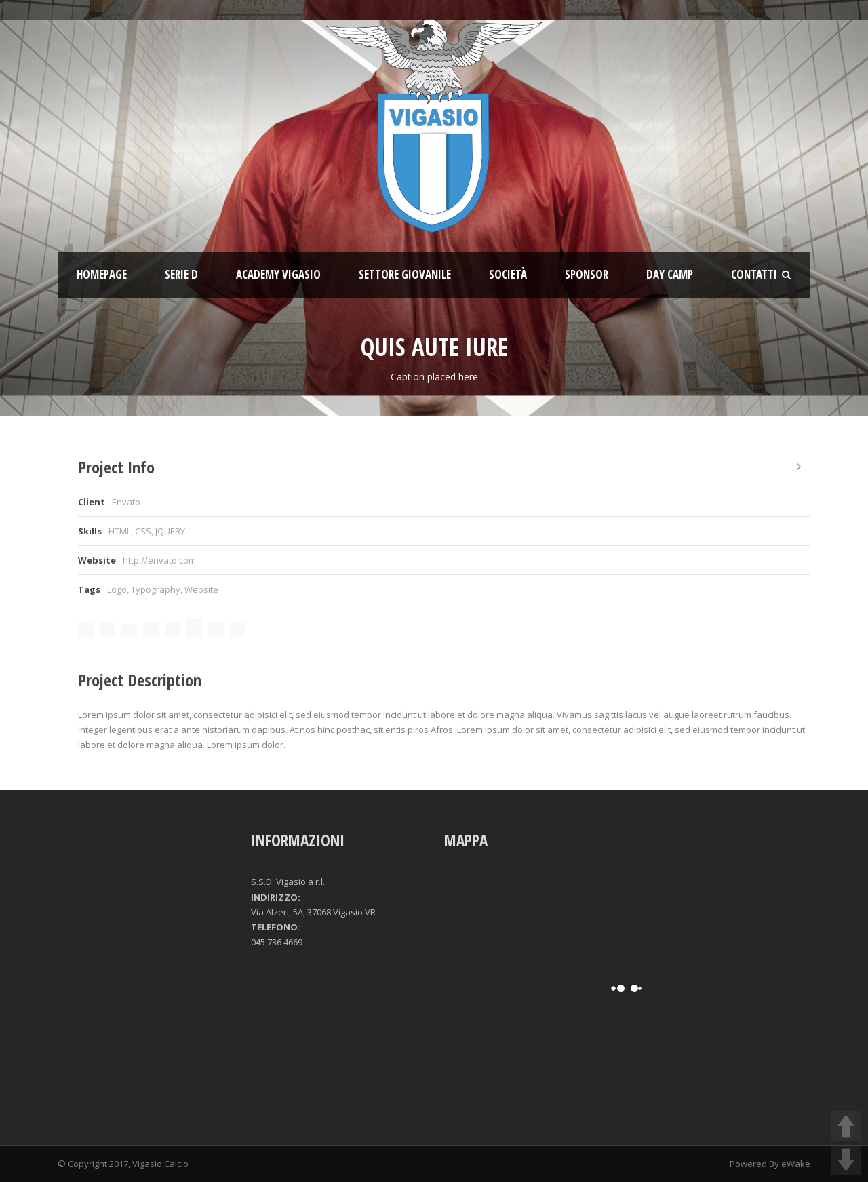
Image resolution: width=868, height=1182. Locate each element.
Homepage (102, 274)
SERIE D (181, 274)
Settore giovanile (405, 274)
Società (508, 274)
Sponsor (586, 274)
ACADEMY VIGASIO (278, 274)
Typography (155, 589)
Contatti (754, 274)
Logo (117, 589)
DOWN (846, 1160)
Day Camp (669, 274)
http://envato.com (159, 560)
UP (846, 1126)
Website (201, 589)
